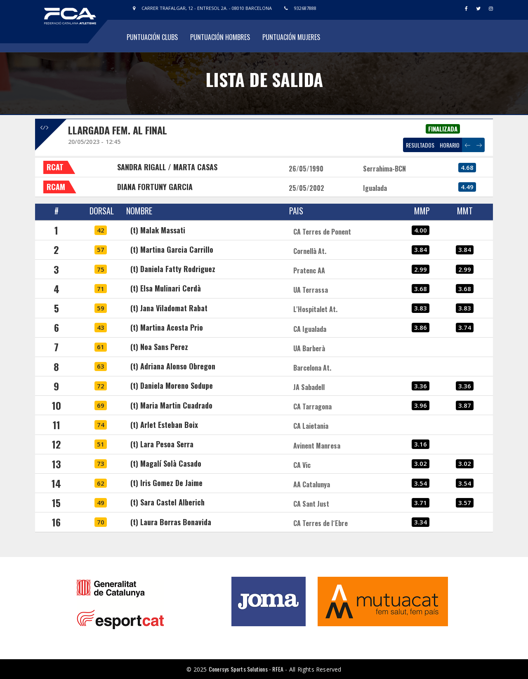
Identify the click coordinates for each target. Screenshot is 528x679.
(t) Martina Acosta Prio (166, 327)
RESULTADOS (420, 145)
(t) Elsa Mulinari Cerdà (165, 288)
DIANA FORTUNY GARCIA (155, 186)
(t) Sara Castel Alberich (167, 502)
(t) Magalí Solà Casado (165, 463)
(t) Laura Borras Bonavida (170, 522)
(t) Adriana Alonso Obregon (172, 366)
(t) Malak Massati (157, 230)
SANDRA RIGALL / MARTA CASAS (167, 167)
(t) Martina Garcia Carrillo (171, 249)
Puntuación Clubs (152, 37)
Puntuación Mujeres (291, 37)
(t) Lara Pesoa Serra (161, 444)
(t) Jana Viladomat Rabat (168, 308)
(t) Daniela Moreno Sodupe (171, 385)
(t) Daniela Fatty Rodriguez (172, 268)
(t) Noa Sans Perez (159, 346)
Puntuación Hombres (220, 37)
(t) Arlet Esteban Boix (164, 424)
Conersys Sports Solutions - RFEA (246, 669)
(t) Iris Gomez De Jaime (166, 482)
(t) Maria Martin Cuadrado (171, 405)
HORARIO (450, 145)
